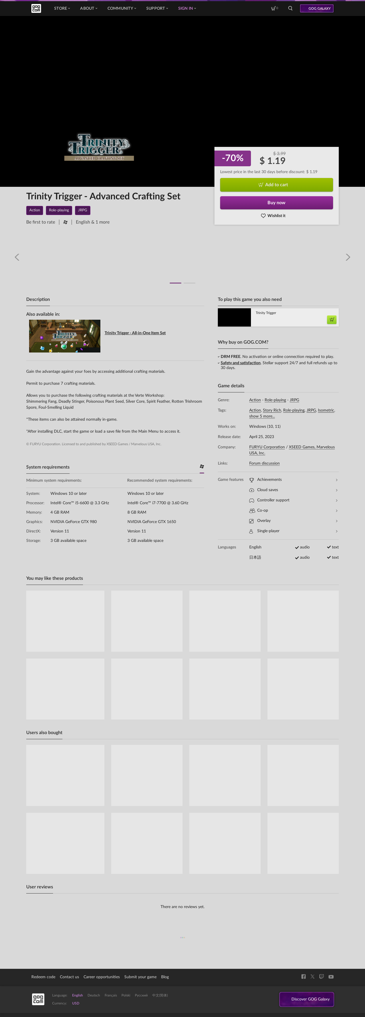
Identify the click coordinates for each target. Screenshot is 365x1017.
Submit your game (140, 977)
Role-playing (275, 400)
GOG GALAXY (320, 8)
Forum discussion (264, 463)
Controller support (293, 500)
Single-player (293, 531)
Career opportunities (102, 977)
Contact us (69, 977)
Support (157, 9)
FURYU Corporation (267, 447)
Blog (165, 977)
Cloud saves (293, 490)
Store (62, 9)
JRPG (294, 400)
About (88, 9)
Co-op (293, 511)
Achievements (293, 480)
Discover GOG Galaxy (307, 999)
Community (122, 9)
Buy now (276, 202)
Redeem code (43, 977)
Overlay (293, 521)
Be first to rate (40, 222)
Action (255, 400)
